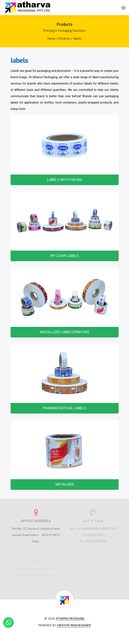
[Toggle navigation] (123, 7)
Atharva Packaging (70, 618)
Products (64, 38)
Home (51, 38)
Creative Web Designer (74, 625)
